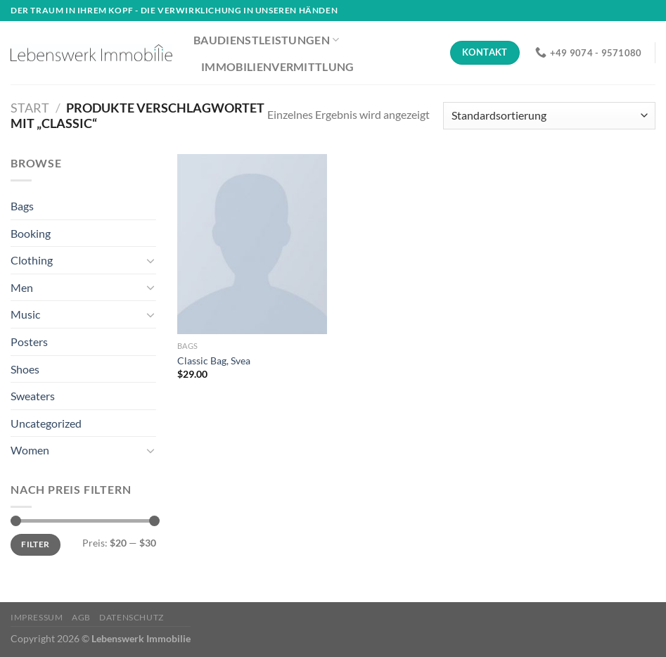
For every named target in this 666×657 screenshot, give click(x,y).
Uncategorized (46, 423)
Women (30, 450)
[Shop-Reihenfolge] (549, 115)
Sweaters (33, 395)
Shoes (25, 369)
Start (30, 107)
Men (22, 287)
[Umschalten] (150, 260)
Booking (31, 233)
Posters (29, 341)
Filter (35, 544)
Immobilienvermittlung (277, 66)
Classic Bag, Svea (213, 360)
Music (25, 314)
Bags (22, 205)
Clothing (32, 260)
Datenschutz (131, 617)
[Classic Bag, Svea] (252, 244)
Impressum (37, 617)
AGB (81, 617)
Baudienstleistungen (266, 40)
